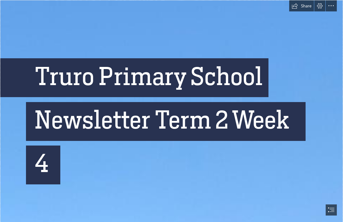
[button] (301, 5)
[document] (171, 111)
